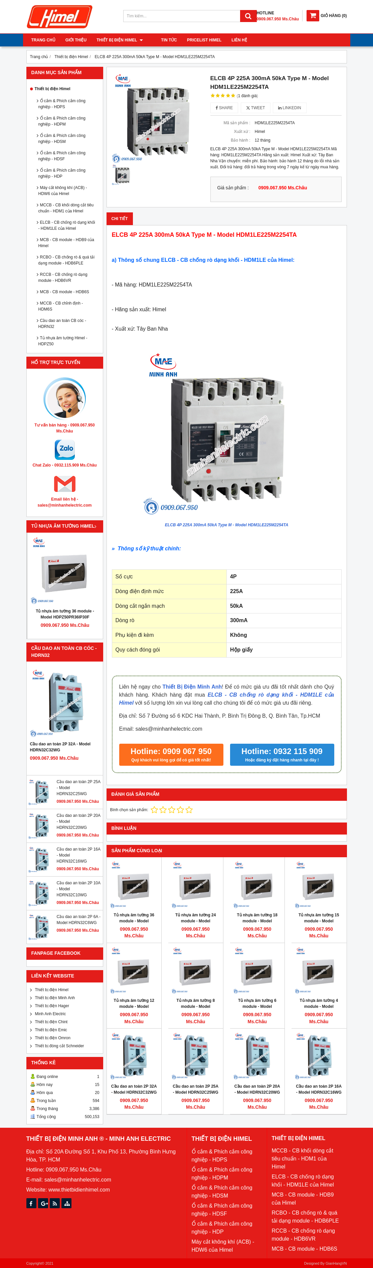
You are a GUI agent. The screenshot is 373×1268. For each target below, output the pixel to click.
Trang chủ (43, 40)
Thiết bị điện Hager (52, 1006)
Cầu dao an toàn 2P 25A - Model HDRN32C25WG (195, 1089)
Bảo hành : (240, 140)
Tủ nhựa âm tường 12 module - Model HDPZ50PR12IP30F (134, 1006)
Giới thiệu (75, 40)
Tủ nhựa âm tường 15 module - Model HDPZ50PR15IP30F (319, 921)
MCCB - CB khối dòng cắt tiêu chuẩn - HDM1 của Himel (66, 208)
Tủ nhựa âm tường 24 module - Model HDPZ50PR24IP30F (195, 921)
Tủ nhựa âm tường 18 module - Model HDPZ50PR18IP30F (257, 921)
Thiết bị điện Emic (51, 1030)
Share (224, 108)
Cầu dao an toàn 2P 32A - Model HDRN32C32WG (60, 747)
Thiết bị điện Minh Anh (55, 997)
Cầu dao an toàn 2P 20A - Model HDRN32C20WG (257, 1089)
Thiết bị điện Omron (52, 1038)
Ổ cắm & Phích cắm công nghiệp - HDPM (61, 121)
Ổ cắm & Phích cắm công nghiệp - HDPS (61, 104)
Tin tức (161, 40)
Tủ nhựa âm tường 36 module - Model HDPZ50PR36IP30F (65, 614)
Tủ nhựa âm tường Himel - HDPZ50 (62, 341)
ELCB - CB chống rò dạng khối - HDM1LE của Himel (66, 225)
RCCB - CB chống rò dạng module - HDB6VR (62, 277)
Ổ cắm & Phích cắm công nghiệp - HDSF (61, 156)
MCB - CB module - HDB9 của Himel (66, 242)
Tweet (255, 108)
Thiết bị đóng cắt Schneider (59, 1046)
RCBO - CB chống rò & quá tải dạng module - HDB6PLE (66, 260)
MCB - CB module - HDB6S (64, 292)
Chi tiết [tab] (120, 218)
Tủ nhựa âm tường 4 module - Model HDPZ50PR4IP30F (319, 1006)
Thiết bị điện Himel (120, 40)
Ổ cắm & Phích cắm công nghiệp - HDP (61, 173)
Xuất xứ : (242, 131)
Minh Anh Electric (50, 1014)
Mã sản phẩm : (236, 123)
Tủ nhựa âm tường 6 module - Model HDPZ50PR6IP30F (257, 1006)
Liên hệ (231, 40)
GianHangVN (336, 1263)
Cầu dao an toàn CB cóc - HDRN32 (62, 323)
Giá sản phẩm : (233, 187)
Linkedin (289, 108)
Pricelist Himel (196, 40)
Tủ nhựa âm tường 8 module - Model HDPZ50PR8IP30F (195, 1006)
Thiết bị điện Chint (51, 1022)
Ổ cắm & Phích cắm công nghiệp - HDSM (61, 138)
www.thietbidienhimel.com (79, 1190)
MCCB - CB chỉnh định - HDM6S (60, 306)
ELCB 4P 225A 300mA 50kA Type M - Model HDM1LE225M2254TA (227, 525)
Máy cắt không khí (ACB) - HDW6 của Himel (62, 190)
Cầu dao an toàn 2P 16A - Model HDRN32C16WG (319, 1089)
